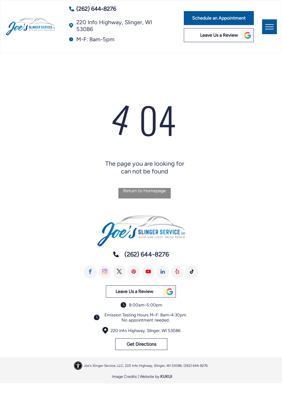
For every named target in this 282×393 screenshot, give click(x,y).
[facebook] (90, 272)
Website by (149, 376)
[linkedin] (162, 272)
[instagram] (104, 272)
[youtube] (148, 272)
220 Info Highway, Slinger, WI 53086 (145, 330)
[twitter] (119, 272)
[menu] (269, 26)
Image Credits (124, 376)
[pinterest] (133, 272)
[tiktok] (191, 272)
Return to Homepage (144, 190)
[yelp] (177, 272)
